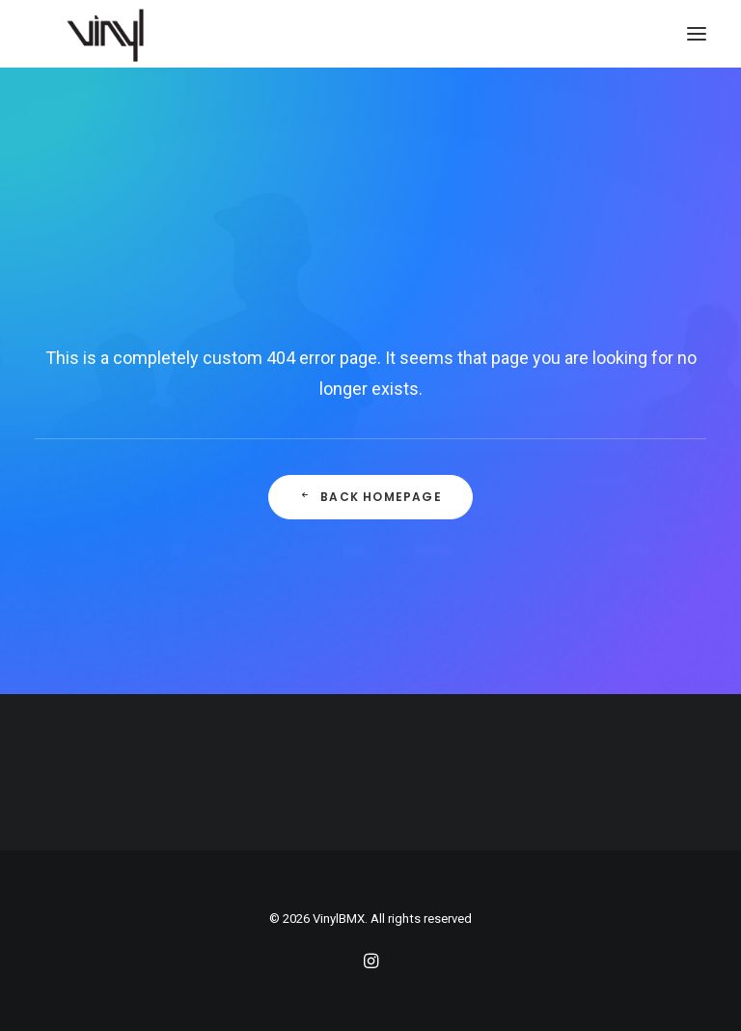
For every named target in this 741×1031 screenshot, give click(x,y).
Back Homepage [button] (370, 496)
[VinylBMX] (111, 34)
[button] (696, 34)
